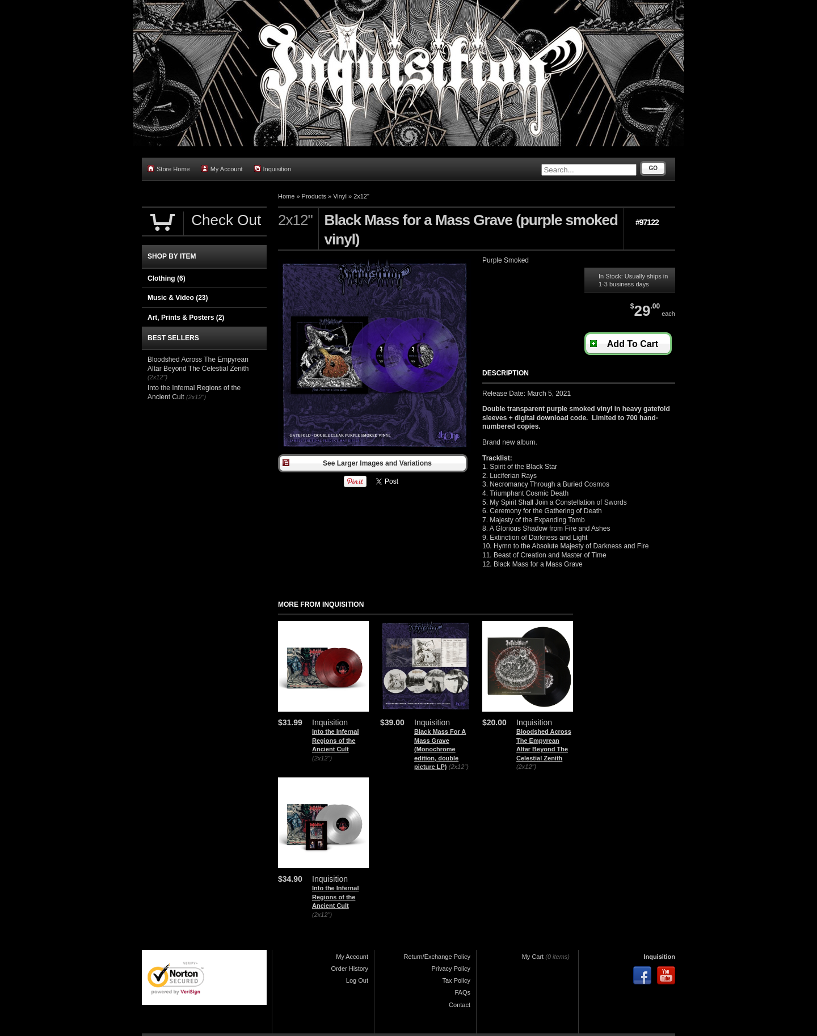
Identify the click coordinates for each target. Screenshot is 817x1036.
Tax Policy (456, 980)
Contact (459, 1004)
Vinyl (340, 196)
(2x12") (322, 758)
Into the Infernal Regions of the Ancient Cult (335, 740)
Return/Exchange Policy (437, 956)
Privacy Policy (451, 968)
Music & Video (178, 298)
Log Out (357, 980)
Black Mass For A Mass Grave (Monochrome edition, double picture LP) (440, 749)
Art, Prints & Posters (186, 318)
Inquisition (273, 168)
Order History (349, 968)
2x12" (361, 196)
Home (286, 196)
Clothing (167, 278)
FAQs (462, 992)
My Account (222, 168)
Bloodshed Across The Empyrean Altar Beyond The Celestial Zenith (198, 364)
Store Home (169, 168)
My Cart (533, 956)
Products (314, 196)
